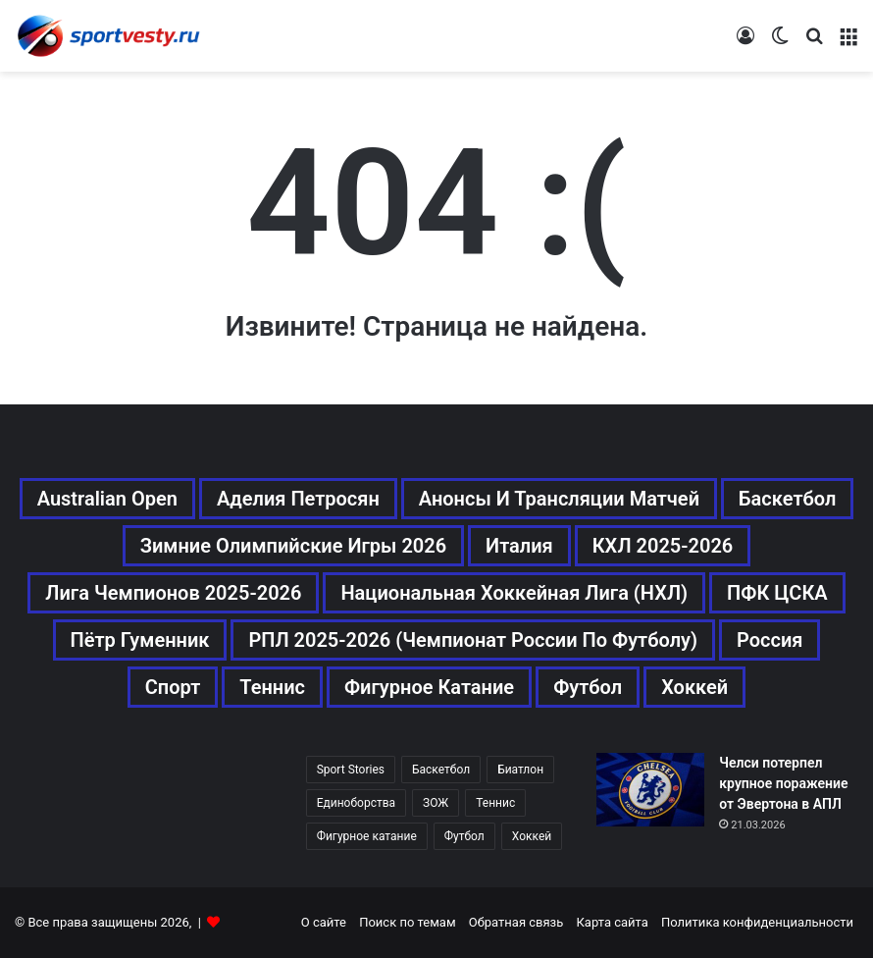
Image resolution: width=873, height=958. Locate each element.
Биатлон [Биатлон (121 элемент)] (520, 769)
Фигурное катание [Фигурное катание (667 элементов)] (429, 687)
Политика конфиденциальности (757, 922)
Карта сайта (612, 922)
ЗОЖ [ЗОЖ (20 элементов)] (435, 803)
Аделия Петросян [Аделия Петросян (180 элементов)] (298, 498)
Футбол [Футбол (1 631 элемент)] (587, 687)
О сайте (323, 922)
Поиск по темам (407, 922)
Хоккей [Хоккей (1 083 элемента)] (694, 687)
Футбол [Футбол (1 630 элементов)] (464, 836)
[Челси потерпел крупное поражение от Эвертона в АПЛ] (650, 789)
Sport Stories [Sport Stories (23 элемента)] (351, 769)
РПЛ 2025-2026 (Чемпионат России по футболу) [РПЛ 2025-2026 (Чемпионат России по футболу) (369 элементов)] (472, 640)
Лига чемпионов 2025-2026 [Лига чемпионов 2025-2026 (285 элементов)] (173, 593)
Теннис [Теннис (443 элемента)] (272, 687)
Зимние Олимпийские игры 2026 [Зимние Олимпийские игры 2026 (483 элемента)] (293, 546)
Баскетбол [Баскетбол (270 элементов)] (787, 498)
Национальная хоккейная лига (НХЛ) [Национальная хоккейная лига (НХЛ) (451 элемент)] (514, 593)
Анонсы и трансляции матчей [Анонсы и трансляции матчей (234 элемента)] (559, 498)
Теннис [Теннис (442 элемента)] (495, 803)
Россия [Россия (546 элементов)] (769, 640)
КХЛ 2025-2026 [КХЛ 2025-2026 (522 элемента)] (663, 546)
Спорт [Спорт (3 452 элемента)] (173, 687)
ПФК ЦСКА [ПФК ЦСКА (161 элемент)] (777, 593)
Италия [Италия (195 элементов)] (519, 546)
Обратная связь (516, 922)
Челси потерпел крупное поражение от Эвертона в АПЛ (783, 783)
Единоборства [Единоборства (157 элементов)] (356, 803)
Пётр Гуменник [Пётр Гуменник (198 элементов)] (140, 640)
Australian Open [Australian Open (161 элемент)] (107, 498)
